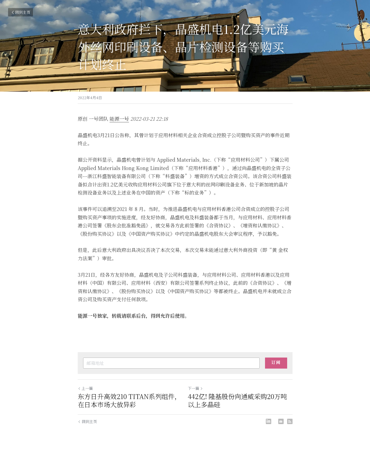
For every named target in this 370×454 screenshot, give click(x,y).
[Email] (281, 421)
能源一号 (119, 118)
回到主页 (20, 12)
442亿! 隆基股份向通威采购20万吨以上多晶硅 (237, 400)
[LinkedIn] (268, 421)
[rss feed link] (290, 421)
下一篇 (195, 388)
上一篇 (85, 388)
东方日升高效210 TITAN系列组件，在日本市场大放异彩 (129, 400)
